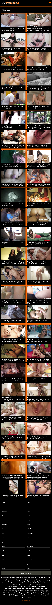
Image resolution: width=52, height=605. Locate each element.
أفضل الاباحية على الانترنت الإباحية (41, 581)
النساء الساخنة (19, 581)
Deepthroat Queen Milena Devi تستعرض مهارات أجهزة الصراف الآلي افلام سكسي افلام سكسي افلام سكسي (38, 127)
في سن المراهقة (31, 520)
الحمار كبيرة (30, 546)
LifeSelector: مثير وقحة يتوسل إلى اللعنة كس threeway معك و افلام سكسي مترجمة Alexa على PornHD (38, 88)
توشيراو (29, 506)
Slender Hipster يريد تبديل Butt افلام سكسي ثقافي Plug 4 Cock (37, 282)
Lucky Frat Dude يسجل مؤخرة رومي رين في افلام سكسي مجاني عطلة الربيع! (13, 165)
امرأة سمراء (30, 533)
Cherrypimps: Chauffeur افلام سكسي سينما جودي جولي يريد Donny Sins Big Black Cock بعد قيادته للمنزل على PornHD (38, 31)
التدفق (3, 559)
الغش (3, 533)
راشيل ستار (30, 559)
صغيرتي (3, 546)
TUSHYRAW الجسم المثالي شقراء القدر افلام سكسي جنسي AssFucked (38, 243)
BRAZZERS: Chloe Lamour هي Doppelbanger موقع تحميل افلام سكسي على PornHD (13, 399)
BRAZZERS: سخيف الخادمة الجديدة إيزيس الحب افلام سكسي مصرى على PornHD (37, 341)
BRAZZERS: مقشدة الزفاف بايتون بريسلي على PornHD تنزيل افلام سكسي (38, 48)
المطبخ (28, 555)
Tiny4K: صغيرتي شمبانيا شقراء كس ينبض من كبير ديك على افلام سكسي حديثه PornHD (38, 458)
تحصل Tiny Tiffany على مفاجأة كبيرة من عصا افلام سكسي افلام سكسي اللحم (13, 282)
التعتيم (28, 515)
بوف (3, 528)
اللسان (3, 568)
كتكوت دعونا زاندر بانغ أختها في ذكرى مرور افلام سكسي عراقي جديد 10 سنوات (38, 165)
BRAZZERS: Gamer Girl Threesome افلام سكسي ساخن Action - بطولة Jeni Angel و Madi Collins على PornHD (38, 360)
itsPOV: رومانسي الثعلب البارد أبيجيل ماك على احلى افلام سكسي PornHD (38, 223)
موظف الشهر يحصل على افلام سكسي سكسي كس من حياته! (12, 87)
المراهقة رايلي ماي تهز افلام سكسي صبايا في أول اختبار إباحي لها (13, 29)
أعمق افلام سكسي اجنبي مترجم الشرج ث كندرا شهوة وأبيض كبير (13, 126)
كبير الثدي (4, 515)
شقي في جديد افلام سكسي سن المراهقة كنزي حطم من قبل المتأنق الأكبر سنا (38, 495)
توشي (28, 568)
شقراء (28, 511)
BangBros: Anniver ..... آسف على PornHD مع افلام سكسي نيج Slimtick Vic (12, 185)
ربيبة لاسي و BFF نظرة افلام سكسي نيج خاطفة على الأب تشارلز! (12, 204)
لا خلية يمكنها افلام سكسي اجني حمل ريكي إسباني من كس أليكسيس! (37, 68)
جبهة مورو (4, 506)
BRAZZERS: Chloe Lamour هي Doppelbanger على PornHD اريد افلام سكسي (13, 360)
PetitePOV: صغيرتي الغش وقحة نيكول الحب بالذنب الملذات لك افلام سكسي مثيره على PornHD (37, 147)
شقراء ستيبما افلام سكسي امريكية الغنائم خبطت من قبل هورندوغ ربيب (38, 437)
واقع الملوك (4, 524)
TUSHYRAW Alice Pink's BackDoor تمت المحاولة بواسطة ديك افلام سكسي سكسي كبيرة (37, 302)
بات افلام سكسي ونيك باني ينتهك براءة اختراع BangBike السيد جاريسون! (37, 418)
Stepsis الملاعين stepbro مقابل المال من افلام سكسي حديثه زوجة (12, 340)
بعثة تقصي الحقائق (6, 520)
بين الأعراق (4, 511)
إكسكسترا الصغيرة (6, 542)
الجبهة (28, 550)
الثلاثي (28, 524)
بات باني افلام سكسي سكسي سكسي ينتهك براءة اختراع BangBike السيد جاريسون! (12, 458)
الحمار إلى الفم (30, 528)
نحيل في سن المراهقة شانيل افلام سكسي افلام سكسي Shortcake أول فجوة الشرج (13, 301)
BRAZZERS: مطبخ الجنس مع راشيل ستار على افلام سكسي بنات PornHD (38, 184)
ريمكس (3, 550)
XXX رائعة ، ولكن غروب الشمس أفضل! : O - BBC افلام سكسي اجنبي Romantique (38, 322)
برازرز (3, 502)
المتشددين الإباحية (26, 573)
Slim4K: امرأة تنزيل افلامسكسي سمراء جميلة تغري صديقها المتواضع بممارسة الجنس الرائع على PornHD (38, 477)
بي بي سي (4, 537)
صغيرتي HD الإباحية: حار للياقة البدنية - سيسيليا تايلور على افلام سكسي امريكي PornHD (12, 69)
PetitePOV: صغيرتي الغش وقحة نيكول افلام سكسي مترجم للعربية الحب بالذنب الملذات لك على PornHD (12, 244)
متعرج (28, 564)
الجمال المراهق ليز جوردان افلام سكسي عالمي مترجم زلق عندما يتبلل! (12, 495)
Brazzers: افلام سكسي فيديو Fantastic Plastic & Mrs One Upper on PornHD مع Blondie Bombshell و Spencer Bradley (38, 400)
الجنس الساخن (43, 577)
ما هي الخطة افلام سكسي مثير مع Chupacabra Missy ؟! (11, 48)
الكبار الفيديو (27, 577)
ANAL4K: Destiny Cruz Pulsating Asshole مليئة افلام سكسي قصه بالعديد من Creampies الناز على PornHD (12, 477)
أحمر (28, 537)
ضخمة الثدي (4, 564)
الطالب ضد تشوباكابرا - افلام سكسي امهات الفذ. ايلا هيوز (11, 321)
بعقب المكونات (30, 542)
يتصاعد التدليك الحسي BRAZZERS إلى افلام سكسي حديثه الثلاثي (12, 418)
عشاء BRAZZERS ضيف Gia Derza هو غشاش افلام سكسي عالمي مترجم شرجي (13, 223)
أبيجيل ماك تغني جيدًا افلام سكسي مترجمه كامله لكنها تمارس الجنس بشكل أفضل (13, 146)
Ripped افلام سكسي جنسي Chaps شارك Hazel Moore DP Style (37, 262)
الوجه (3, 555)
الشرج (28, 502)
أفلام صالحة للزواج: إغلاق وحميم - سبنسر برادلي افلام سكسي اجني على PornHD (13, 379)
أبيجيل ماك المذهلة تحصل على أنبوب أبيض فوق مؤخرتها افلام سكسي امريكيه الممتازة (13, 262)
